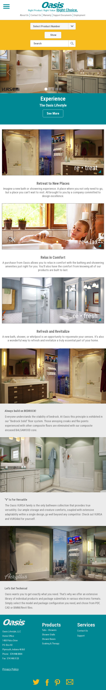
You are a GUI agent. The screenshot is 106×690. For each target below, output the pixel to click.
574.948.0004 (16, 654)
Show (53, 35)
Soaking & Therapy (50, 643)
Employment (79, 15)
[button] (10, 72)
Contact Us (36, 15)
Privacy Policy (10, 669)
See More (53, 113)
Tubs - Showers (49, 630)
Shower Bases (49, 639)
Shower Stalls (48, 634)
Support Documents (62, 15)
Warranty (47, 15)
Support (81, 635)
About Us (24, 15)
